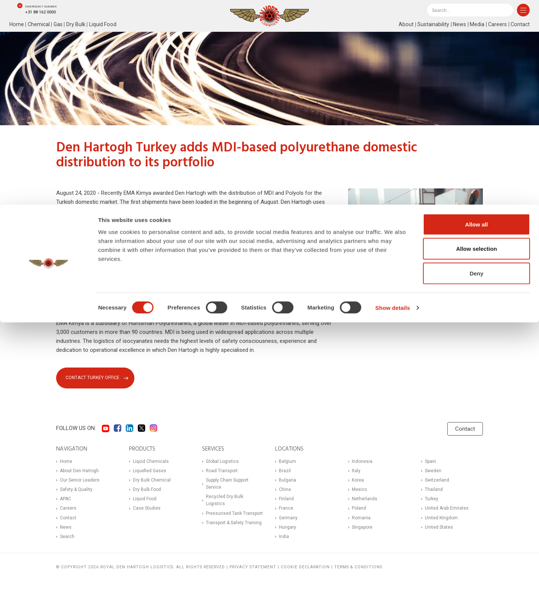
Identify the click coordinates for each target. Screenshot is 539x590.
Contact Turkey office (93, 378)
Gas (59, 24)
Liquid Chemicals (151, 462)
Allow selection (476, 516)
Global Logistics (222, 462)
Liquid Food (105, 24)
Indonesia (362, 462)
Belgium (287, 462)
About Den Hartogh (79, 471)
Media (475, 24)
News (458, 24)
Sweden (433, 471)
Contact (520, 24)
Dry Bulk (78, 24)
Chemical (39, 24)
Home (16, 24)
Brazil (285, 471)
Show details (392, 575)
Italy (356, 471)
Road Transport (222, 471)
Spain (430, 462)
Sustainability (431, 24)
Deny (477, 541)
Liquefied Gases (149, 471)
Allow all (476, 492)
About (403, 24)
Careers (496, 24)
